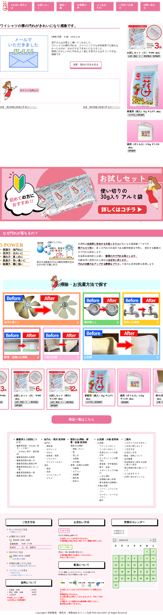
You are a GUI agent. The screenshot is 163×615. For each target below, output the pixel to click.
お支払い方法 (130, 452)
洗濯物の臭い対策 (108, 479)
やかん (49, 452)
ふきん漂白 (105, 476)
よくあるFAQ (101, 6)
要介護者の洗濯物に (109, 482)
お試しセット (43, 6)
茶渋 (46, 465)
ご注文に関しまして (133, 446)
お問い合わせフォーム (134, 477)
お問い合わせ (149, 6)
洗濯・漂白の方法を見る (86, 64)
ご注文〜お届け (126, 6)
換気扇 (49, 446)
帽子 (102, 500)
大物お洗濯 (61, 344)
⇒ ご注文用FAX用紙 (17, 559)
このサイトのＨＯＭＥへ (135, 443)
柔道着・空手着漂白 (109, 464)
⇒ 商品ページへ (15, 532)
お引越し (77, 462)
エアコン (77, 471)
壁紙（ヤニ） (79, 449)
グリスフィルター (54, 462)
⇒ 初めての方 (14, 573)
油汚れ (47, 443)
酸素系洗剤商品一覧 (26, 473)
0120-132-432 (19, 540)
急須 (48, 468)
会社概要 (128, 459)
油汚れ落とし (41, 309)
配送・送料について (133, 456)
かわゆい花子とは (19, 6)
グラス (49, 478)
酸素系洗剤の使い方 (26, 460)
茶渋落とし (101, 309)
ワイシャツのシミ (108, 446)
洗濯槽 (76, 475)
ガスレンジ (51, 449)
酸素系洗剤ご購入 (25, 476)
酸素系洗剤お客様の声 (27, 464)
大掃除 (76, 459)
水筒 (48, 472)
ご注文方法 (129, 449)
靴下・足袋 (105, 467)
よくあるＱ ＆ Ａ (132, 474)
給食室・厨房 (52, 456)
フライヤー (51, 459)
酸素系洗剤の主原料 (26, 457)
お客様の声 (81, 6)
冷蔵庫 (76, 468)
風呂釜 (76, 478)
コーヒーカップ (53, 475)
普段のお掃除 (141, 309)
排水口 (76, 481)
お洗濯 (121, 344)
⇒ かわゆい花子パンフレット (20, 575)
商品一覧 (63, 6)
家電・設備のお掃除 (21, 344)
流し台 (76, 455)
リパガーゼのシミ (108, 449)
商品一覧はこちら (81, 419)
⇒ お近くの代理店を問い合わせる (22, 566)
